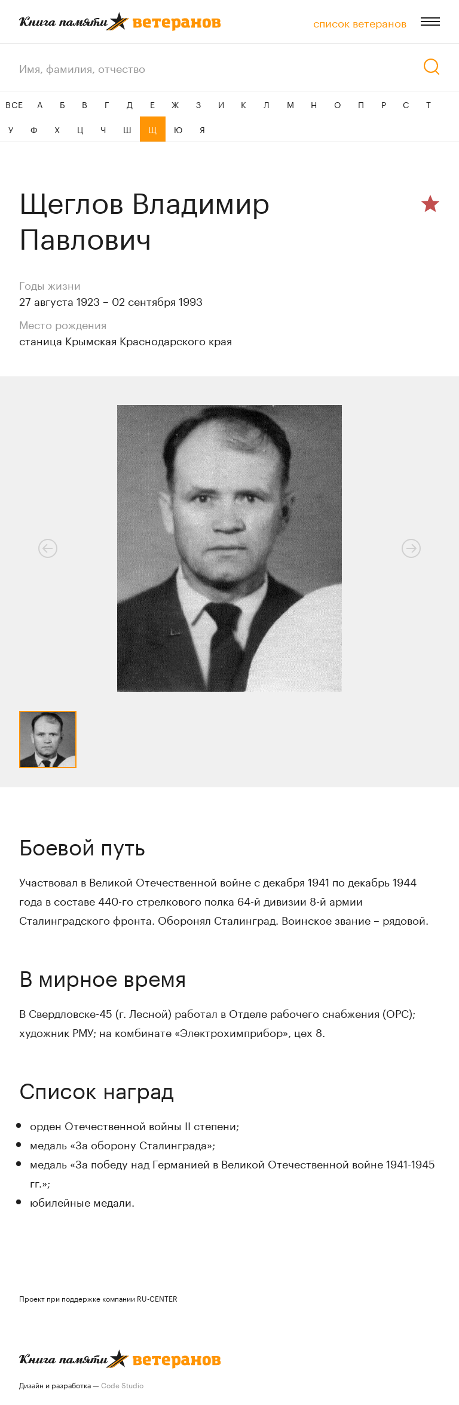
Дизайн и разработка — (81, 1384)
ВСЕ (14, 104)
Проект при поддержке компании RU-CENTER (98, 1297)
